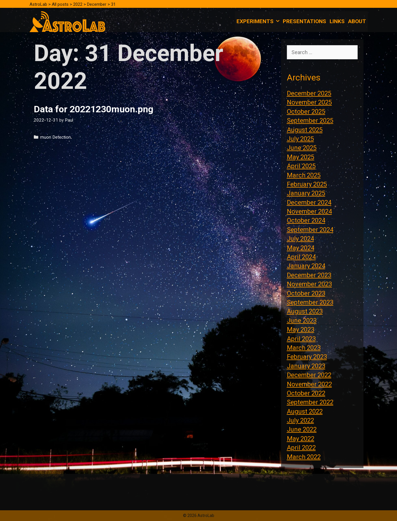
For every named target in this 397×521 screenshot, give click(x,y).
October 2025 (306, 111)
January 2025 (306, 193)
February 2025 (307, 184)
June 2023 (302, 320)
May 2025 (300, 157)
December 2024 (309, 202)
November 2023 (309, 284)
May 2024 (300, 248)
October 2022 (306, 393)
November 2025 (309, 102)
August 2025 (305, 129)
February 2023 (307, 356)
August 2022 (305, 411)
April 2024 (301, 256)
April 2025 (301, 166)
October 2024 (306, 220)
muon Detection (55, 137)
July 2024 (300, 238)
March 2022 (304, 457)
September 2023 (310, 302)
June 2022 (302, 429)
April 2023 (301, 338)
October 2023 (306, 293)
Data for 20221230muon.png (93, 109)
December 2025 (309, 93)
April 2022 (301, 447)
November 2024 (309, 211)
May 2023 (300, 329)
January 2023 (306, 366)
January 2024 (306, 265)
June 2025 (302, 147)
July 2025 (300, 138)
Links (337, 21)
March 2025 (304, 175)
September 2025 (310, 120)
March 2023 (304, 347)
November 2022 (309, 384)
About (357, 21)
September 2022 (310, 402)
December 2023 (309, 275)
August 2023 (305, 311)
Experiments (259, 21)
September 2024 (310, 229)
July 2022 (300, 420)
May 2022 (300, 438)
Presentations (304, 21)
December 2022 (309, 375)
